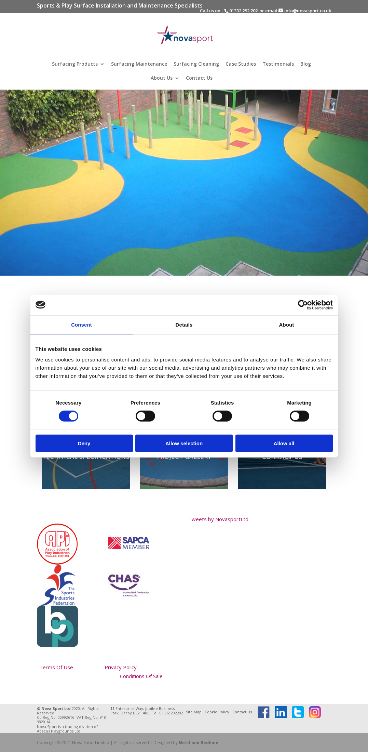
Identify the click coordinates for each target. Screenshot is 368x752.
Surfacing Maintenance (139, 64)
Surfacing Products (75, 64)
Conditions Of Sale (141, 676)
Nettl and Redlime (198, 743)
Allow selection (184, 443)
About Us (162, 78)
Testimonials (278, 64)
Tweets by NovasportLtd (218, 519)
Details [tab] (184, 324)
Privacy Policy (121, 667)
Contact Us (199, 78)
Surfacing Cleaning (196, 64)
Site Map (194, 711)
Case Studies (241, 64)
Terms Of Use (56, 667)
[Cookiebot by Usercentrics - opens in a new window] (303, 305)
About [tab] (286, 324)
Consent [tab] (81, 324)
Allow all (284, 443)
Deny (84, 443)
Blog (305, 64)
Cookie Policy (217, 711)
